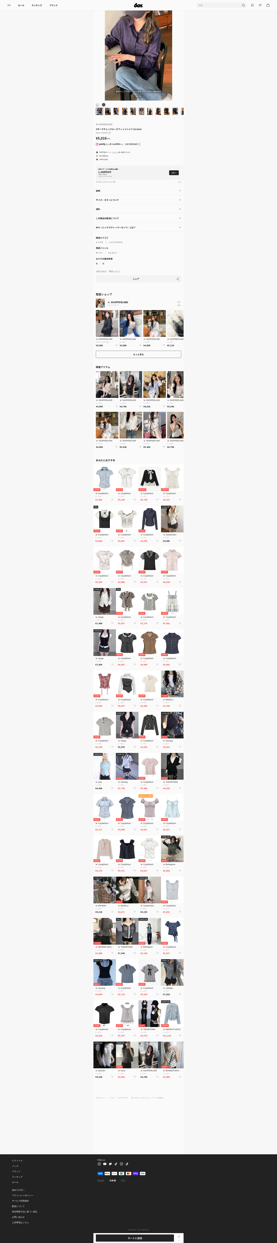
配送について (114, 271)
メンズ (15, 1166)
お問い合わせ (101, 271)
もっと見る (138, 354)
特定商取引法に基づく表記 (24, 1211)
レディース (17, 1160)
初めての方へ (18, 1190)
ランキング (37, 5)
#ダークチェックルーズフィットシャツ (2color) (147, 1098)
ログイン (115, 152)
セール (21, 5)
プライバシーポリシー (22, 1195)
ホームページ (100, 1098)
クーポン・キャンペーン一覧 (105, 181)
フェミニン (112, 253)
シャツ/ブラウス (115, 242)
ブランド (53, 5)
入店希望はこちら (20, 1222)
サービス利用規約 (20, 1200)
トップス (99, 242)
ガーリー (99, 253)
